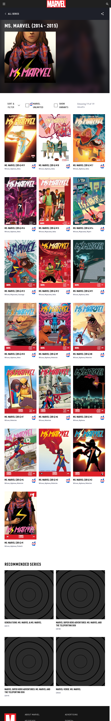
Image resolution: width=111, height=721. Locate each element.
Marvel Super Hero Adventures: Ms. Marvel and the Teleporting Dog (79, 624)
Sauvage (21, 294)
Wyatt (89, 231)
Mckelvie (54, 357)
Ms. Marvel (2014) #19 (15, 165)
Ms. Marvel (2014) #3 (48, 479)
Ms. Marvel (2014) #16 (15, 228)
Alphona (13, 169)
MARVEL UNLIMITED (38, 105)
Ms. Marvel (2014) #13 (15, 291)
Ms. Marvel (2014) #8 (82, 354)
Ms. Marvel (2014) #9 (48, 354)
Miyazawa (48, 231)
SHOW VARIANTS (63, 105)
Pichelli (20, 546)
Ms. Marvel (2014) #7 (14, 416)
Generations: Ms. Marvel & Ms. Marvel (23, 622)
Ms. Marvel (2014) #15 (49, 228)
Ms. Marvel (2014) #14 (83, 228)
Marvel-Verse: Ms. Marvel (68, 689)
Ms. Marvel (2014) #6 (48, 416)
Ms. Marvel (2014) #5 (82, 416)
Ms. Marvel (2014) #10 (15, 354)
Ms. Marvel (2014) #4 (14, 479)
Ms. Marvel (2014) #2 (82, 479)
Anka (19, 169)
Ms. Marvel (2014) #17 (83, 165)
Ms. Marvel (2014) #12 (49, 291)
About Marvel (32, 714)
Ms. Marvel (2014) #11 (83, 291)
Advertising (71, 714)
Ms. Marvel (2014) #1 (14, 542)
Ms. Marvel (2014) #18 (49, 165)
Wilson (7, 169)
